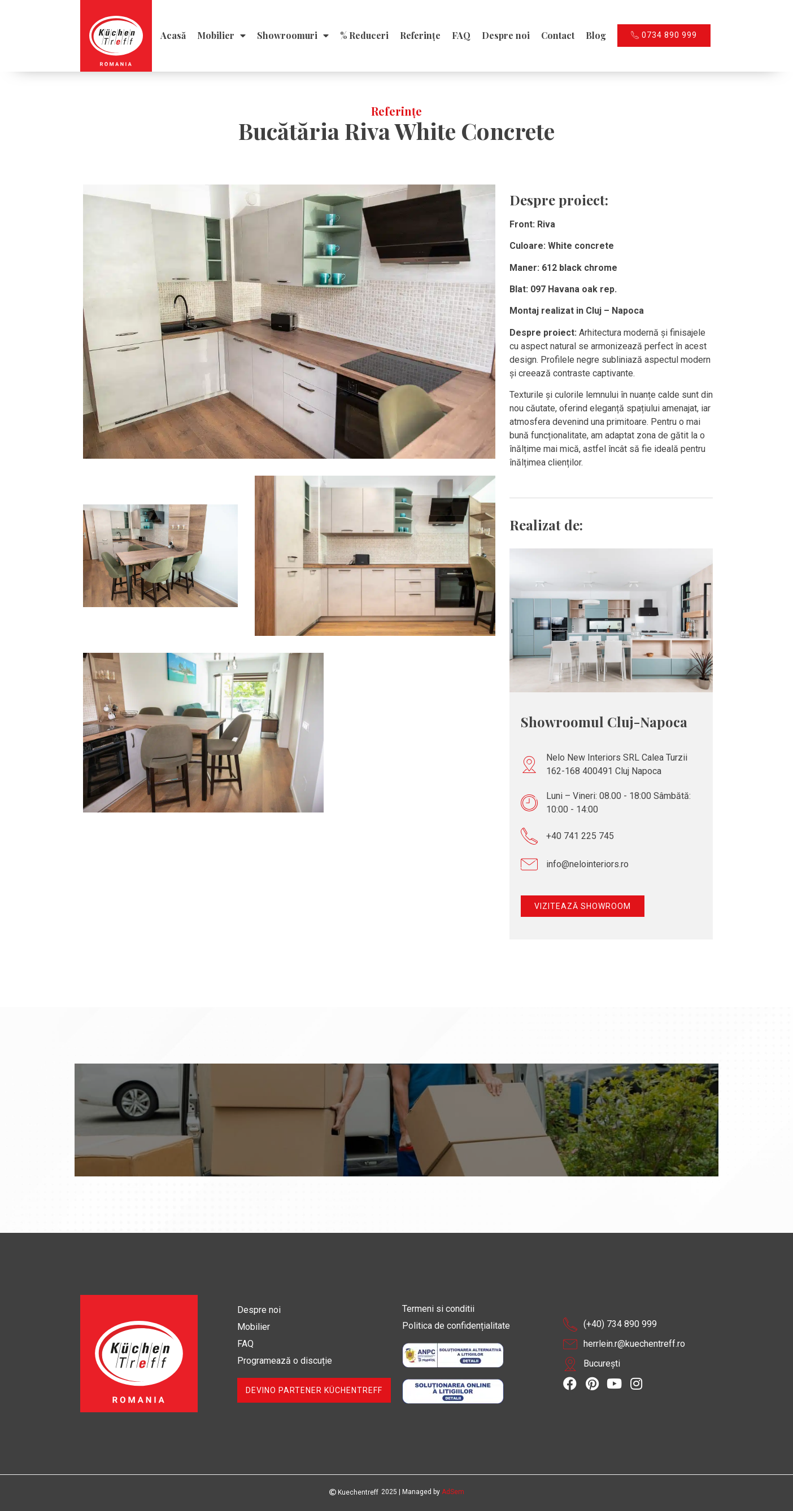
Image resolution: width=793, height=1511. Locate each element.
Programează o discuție (284, 1360)
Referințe (420, 35)
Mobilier (221, 35)
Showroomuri (293, 35)
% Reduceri (364, 35)
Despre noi (506, 35)
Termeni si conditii (438, 1308)
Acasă (173, 35)
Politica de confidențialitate (456, 1325)
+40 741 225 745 (580, 836)
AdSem (453, 1492)
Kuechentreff (353, 1492)
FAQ (461, 35)
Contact (557, 35)
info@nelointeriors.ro (587, 864)
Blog (596, 35)
